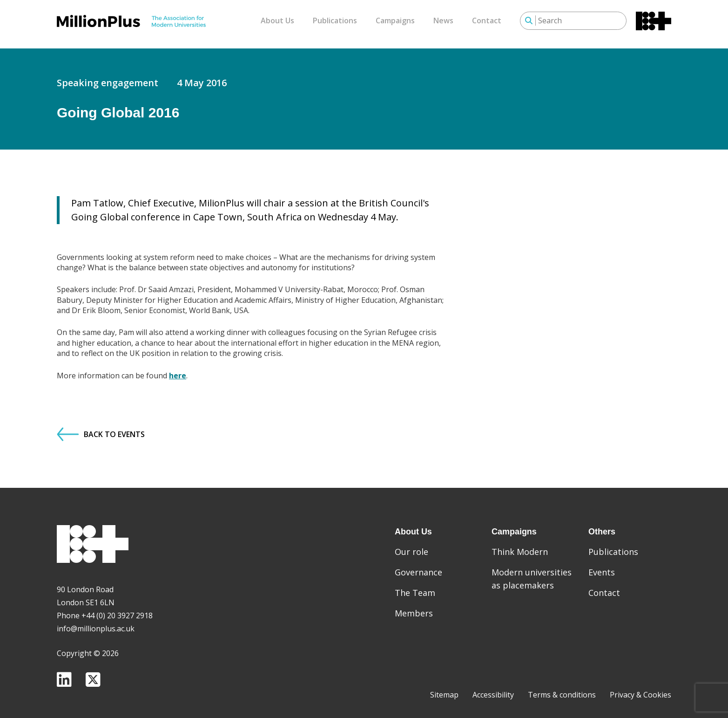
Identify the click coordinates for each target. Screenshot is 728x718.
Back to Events (101, 428)
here (177, 368)
